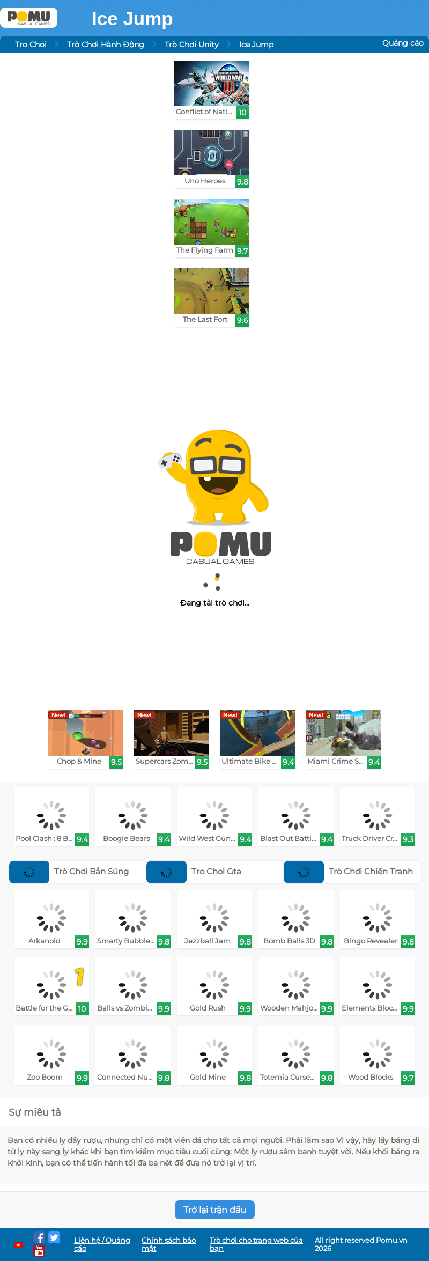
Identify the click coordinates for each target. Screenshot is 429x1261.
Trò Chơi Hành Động (105, 44)
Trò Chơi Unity (192, 44)
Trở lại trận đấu (214, 1210)
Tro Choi (31, 44)
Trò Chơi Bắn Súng (69, 871)
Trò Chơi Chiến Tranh (348, 871)
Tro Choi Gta (193, 871)
